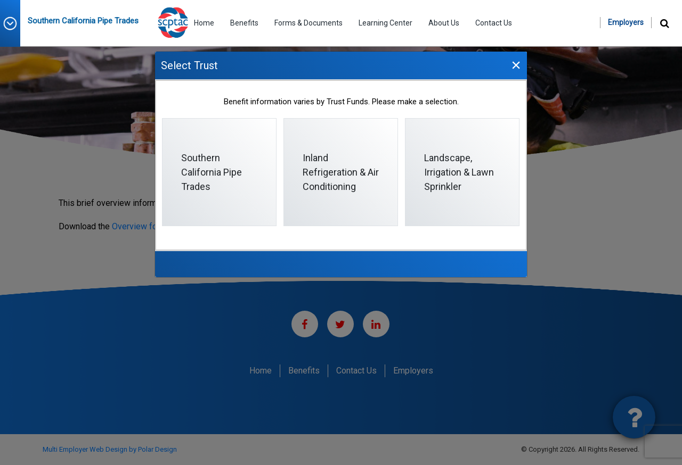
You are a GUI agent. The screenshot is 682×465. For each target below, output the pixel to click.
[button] (14, 23)
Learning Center (385, 23)
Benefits (244, 23)
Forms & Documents (308, 23)
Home (204, 23)
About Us (443, 23)
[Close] (515, 65)
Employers (626, 22)
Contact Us (493, 23)
